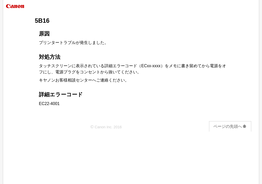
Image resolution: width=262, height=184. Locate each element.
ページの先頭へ (230, 126)
